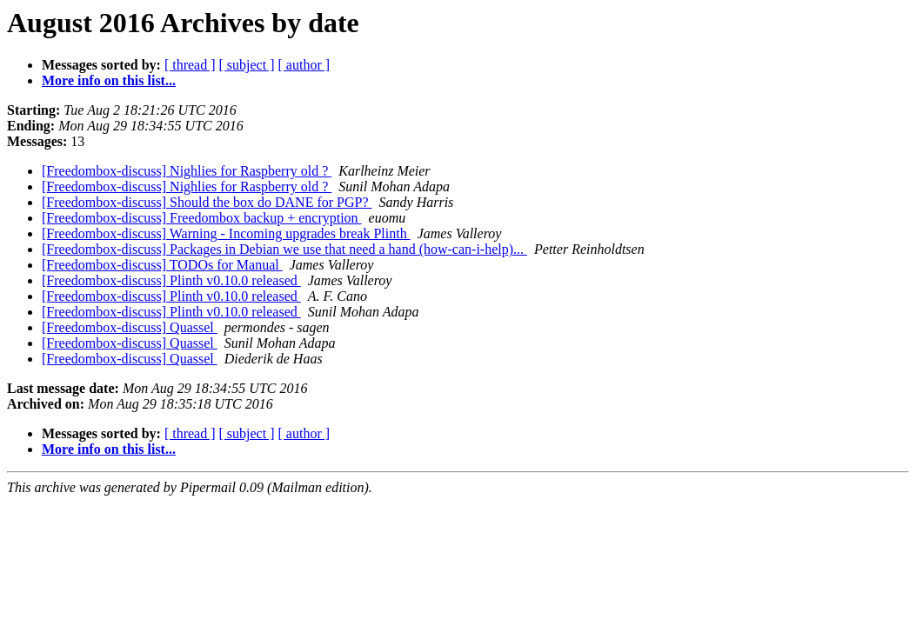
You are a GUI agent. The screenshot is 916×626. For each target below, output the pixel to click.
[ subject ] (247, 64)
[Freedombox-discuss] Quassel (129, 327)
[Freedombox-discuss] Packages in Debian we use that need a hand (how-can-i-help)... (284, 249)
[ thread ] (190, 64)
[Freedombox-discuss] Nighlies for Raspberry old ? (186, 170)
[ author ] (304, 64)
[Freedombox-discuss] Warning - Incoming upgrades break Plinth (226, 233)
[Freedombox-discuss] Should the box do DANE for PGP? (207, 202)
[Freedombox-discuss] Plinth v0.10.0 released (171, 280)
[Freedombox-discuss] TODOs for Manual (162, 264)
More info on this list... (109, 80)
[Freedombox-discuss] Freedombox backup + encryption (202, 217)
